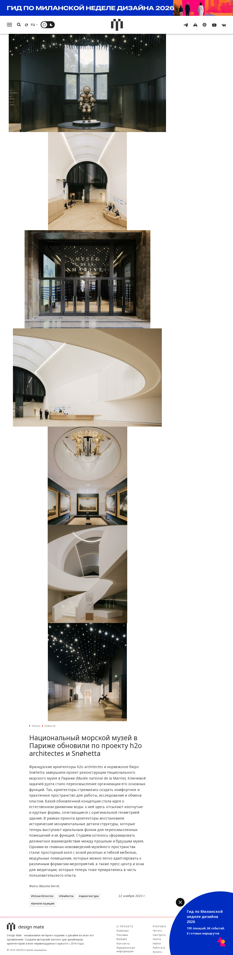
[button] (180, 902)
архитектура (90, 896)
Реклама (122, 935)
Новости (49, 726)
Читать (36, 726)
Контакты (123, 943)
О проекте (124, 926)
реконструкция (43, 903)
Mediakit (121, 939)
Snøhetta (67, 896)
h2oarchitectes (43, 896)
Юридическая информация (125, 949)
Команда (122, 930)
